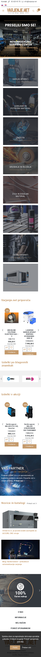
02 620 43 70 (15, 2)
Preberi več (26, 647)
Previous (3, 36)
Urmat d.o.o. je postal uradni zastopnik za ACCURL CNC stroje (19, 532)
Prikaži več (18, 481)
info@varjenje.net (30, 2)
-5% (7, 311)
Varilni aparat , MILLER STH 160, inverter (11, 426)
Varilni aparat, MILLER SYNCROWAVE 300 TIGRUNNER (29, 427)
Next (38, 36)
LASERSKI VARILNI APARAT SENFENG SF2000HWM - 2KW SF (29, 334)
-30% (7, 405)
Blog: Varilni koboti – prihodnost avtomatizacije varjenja (15, 563)
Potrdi (15, 647)
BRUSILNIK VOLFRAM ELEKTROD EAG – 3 (11, 333)
